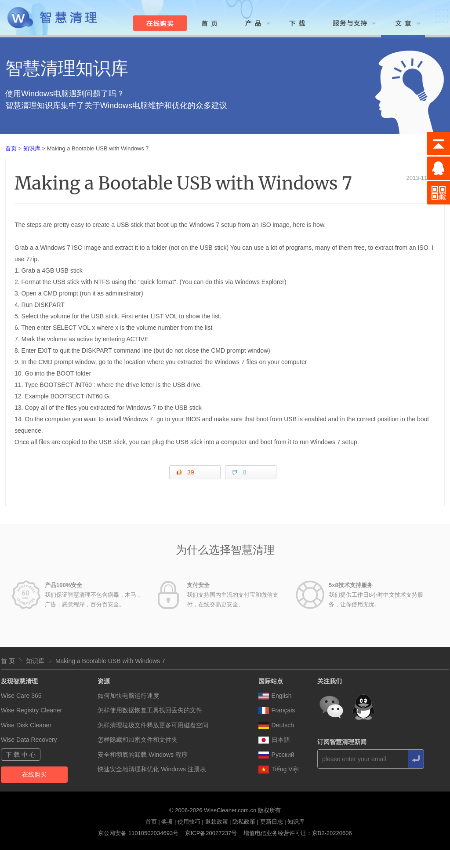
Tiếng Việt (278, 769)
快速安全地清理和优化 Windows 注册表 (152, 769)
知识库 (31, 148)
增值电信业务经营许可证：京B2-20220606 (297, 833)
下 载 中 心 (21, 754)
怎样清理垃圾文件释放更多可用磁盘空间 (153, 725)
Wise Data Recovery (29, 739)
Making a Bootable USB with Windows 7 (110, 660)
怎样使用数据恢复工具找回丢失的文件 (150, 710)
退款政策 (216, 821)
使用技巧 (189, 821)
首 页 (8, 660)
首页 (11, 148)
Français (276, 710)
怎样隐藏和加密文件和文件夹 (138, 739)
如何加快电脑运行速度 (128, 695)
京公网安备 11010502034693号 (138, 833)
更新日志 (271, 821)
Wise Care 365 (21, 695)
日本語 (274, 739)
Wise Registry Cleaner (31, 710)
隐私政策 (243, 821)
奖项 (167, 821)
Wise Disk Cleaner (26, 725)
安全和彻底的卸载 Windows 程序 (143, 754)
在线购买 (34, 774)
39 (185, 472)
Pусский (276, 754)
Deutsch (276, 725)
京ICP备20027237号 (211, 833)
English (275, 695)
